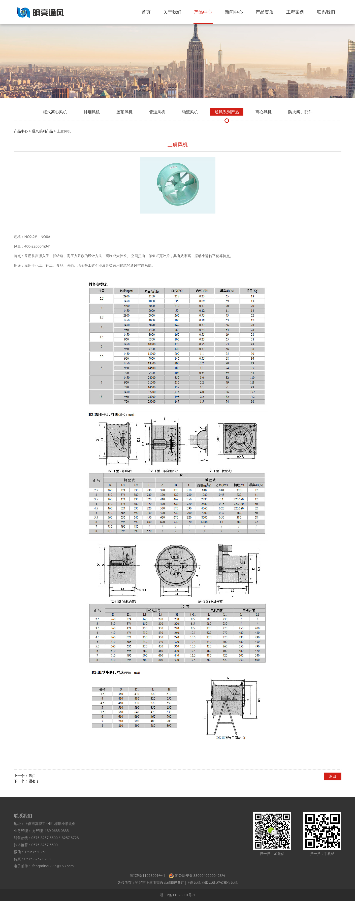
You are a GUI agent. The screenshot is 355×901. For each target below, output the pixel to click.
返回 (332, 776)
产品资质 (264, 12)
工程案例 (295, 12)
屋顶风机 (124, 112)
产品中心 (203, 12)
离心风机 (263, 112)
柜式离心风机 (55, 112)
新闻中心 (234, 12)
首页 (146, 12)
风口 (32, 775)
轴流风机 (190, 112)
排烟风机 (92, 112)
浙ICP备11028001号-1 (147, 875)
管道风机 (157, 112)
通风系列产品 (227, 112)
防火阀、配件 (300, 112)
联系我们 (326, 12)
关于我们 (172, 12)
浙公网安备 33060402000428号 (200, 875)
